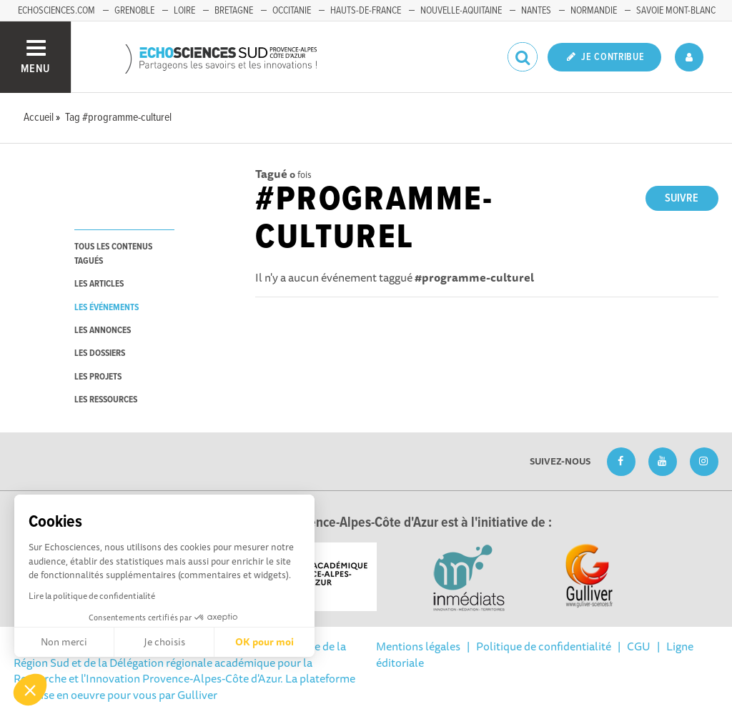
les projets (98, 377)
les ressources (105, 400)
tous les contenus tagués (113, 254)
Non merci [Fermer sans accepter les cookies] (64, 642)
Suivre (681, 198)
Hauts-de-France (365, 10)
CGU (639, 646)
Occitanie (291, 10)
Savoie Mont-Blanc (676, 10)
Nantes (536, 10)
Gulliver (197, 694)
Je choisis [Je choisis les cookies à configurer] (164, 642)
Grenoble (134, 10)
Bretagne (233, 10)
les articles (99, 284)
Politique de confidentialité (543, 646)
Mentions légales (418, 646)
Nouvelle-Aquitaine (461, 10)
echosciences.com (56, 10)
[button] (30, 690)
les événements (106, 308)
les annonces (102, 330)
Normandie (593, 10)
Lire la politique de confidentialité (92, 596)
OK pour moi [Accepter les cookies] (264, 642)
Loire (184, 10)
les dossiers (99, 353)
